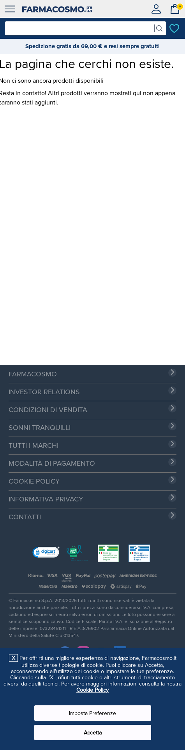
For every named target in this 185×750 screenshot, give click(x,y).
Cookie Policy (92, 690)
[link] (46, 553)
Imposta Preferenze (92, 713)
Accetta (93, 732)
